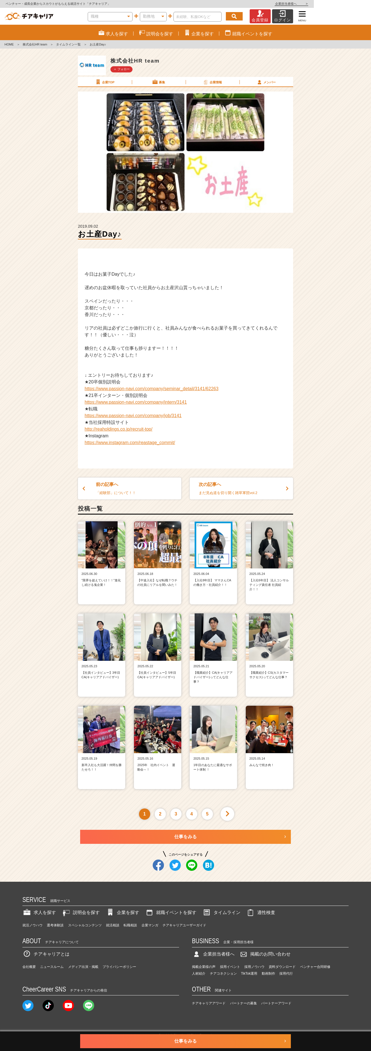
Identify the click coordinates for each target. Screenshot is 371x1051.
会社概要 (29, 967)
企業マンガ (150, 925)
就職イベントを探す (170, 912)
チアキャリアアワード (209, 1003)
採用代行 (286, 973)
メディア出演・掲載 (83, 967)
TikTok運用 (249, 973)
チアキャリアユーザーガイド (184, 925)
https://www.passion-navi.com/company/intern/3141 (136, 402)
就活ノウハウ (32, 925)
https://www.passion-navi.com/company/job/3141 (133, 415)
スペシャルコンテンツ (85, 925)
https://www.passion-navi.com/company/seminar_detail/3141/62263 (152, 388)
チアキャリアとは (45, 954)
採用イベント (230, 967)
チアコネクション (223, 973)
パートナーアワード (276, 1003)
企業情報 (212, 82)
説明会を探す (81, 912)
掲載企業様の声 (203, 967)
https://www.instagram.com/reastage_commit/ (130, 442)
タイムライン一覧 (68, 44)
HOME (9, 44)
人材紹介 (198, 973)
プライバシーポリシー (119, 967)
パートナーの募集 (243, 1003)
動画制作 (268, 973)
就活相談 (112, 925)
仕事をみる (185, 836)
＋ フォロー (121, 69)
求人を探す (39, 912)
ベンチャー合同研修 (315, 967)
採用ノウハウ (254, 967)
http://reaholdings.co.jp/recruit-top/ (118, 429)
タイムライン (221, 912)
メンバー (266, 82)
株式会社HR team (35, 44)
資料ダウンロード (282, 967)
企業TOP (104, 82)
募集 (158, 82)
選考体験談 (55, 925)
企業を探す (122, 912)
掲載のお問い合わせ (265, 954)
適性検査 (260, 912)
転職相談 (130, 925)
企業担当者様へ (348, 3)
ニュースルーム (52, 967)
